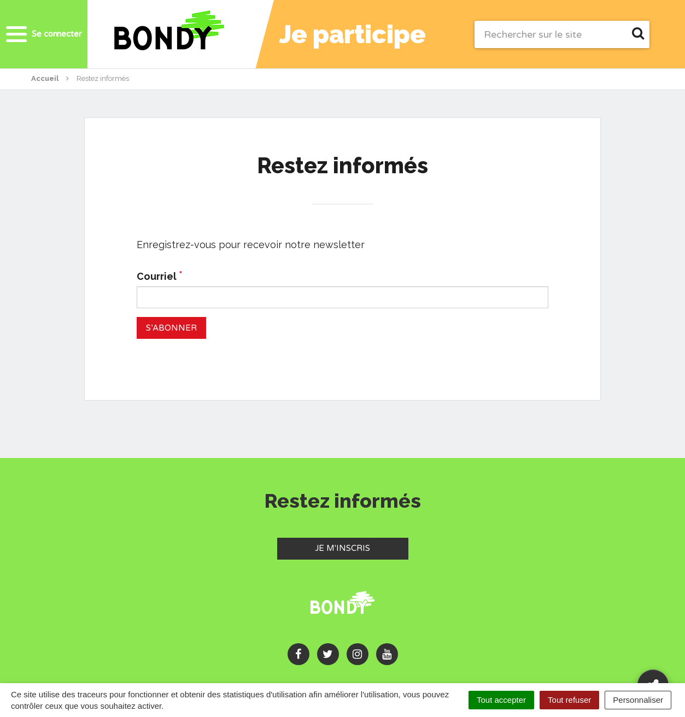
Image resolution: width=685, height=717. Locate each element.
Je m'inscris (361, 547)
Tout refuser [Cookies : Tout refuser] (569, 699)
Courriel (160, 276)
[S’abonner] (171, 327)
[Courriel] (342, 297)
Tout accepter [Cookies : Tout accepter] (501, 699)
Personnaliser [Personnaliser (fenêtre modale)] (638, 699)
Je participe (352, 34)
